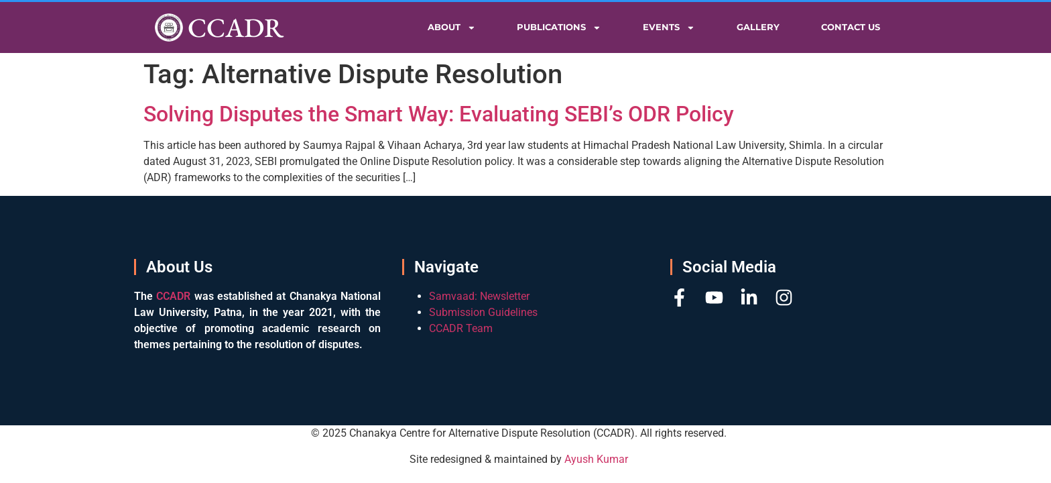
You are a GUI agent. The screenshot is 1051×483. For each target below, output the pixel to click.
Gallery (758, 27)
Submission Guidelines (483, 312)
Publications (559, 28)
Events (669, 28)
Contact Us (850, 27)
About (452, 28)
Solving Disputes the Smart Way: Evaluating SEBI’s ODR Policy (438, 114)
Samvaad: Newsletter (479, 296)
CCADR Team (461, 328)
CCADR (236, 27)
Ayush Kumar (596, 459)
